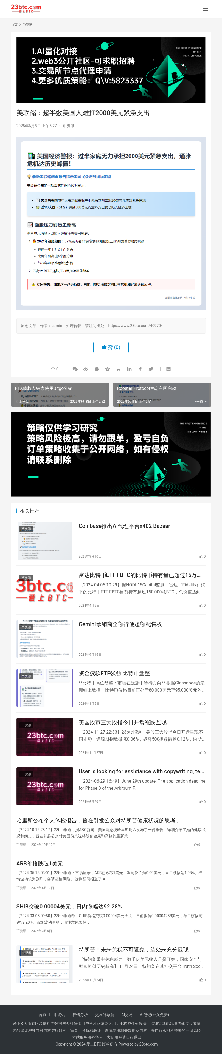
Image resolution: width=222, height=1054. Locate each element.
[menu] (205, 9)
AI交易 (127, 1015)
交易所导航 (104, 1015)
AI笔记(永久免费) (154, 1015)
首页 (14, 25)
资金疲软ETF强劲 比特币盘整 (114, 673)
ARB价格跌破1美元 (39, 863)
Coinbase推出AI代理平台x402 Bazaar (124, 526)
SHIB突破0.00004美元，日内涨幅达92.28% (69, 906)
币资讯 (68, 126)
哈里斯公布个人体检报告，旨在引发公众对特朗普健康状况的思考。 (98, 820)
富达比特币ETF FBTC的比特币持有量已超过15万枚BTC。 (141, 575)
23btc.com (148, 1044)
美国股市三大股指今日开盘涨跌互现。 (125, 722)
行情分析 (80, 1015)
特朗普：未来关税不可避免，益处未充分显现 (134, 949)
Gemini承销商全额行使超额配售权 (120, 624)
